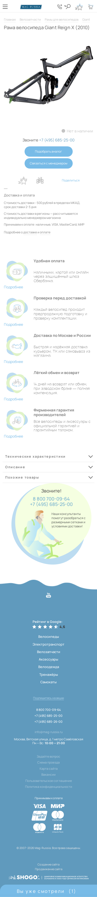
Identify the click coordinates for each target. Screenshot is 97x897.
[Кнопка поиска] (67, 7)
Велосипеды (48, 636)
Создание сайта (48, 864)
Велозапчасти (30, 19)
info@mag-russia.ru (49, 732)
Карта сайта (49, 769)
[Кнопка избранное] (79, 7)
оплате (45, 232)
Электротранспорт (48, 644)
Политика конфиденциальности (48, 787)
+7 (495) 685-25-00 (51, 504)
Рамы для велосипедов (61, 19)
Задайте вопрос (48, 756)
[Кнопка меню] (5, 7)
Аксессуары (48, 659)
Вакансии (48, 774)
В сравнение (40, 180)
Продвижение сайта (48, 869)
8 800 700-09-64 (51, 499)
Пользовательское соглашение (48, 781)
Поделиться (71, 180)
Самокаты (48, 682)
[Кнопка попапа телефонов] (59, 7)
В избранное (23, 180)
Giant (86, 19)
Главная (10, 19)
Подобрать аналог (48, 151)
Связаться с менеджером (48, 163)
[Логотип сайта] (31, 7)
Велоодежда (48, 666)
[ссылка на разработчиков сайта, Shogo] (49, 876)
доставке (30, 232)
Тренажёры (48, 674)
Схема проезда (48, 762)
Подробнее (13, 286)
